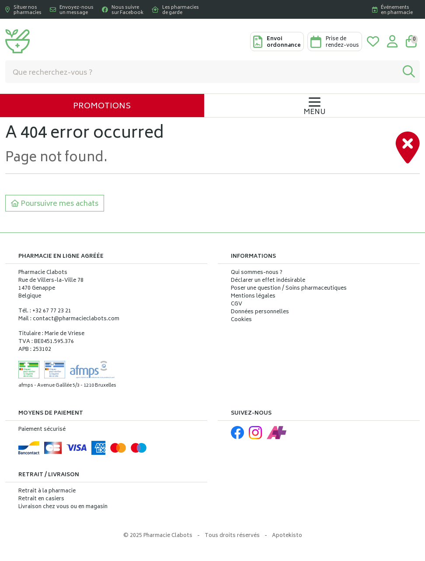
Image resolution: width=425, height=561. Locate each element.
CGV (236, 304)
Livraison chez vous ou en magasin (63, 507)
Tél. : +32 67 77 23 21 (44, 311)
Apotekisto (287, 535)
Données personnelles (260, 312)
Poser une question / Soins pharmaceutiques (289, 288)
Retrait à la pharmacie (47, 491)
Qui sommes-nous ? (256, 273)
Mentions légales (253, 296)
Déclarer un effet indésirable (268, 280)
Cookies (241, 320)
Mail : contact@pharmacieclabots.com (68, 319)
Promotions (102, 107)
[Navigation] (314, 105)
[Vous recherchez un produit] (201, 71)
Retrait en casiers (41, 499)
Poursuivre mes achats (54, 204)
